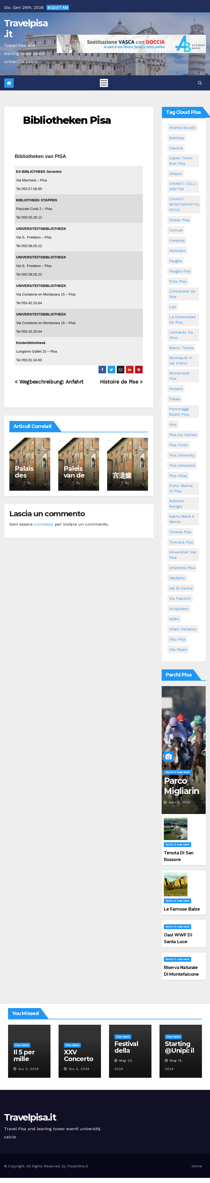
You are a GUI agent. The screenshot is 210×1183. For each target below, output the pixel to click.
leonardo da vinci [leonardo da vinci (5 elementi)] (181, 335)
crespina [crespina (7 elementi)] (176, 240)
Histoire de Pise (121, 382)
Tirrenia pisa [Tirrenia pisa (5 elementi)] (180, 532)
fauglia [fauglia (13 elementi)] (175, 261)
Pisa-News (22, 1045)
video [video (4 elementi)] (174, 619)
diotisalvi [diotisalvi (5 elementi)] (177, 250)
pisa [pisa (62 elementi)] (172, 424)
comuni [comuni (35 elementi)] (176, 230)
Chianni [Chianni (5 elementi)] (175, 173)
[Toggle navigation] (103, 83)
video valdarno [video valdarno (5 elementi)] (183, 629)
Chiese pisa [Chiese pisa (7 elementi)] (179, 220)
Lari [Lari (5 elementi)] (172, 307)
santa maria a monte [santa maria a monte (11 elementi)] (181, 519)
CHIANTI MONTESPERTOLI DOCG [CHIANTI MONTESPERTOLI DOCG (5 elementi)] (185, 204)
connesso (43, 524)
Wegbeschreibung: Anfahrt (49, 382)
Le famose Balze (182, 909)
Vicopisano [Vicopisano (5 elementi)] (179, 608)
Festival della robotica (127, 1050)
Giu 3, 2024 (28, 1069)
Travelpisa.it (26, 28)
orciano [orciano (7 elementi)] (176, 389)
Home (196, 1166)
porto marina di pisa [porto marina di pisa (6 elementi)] (181, 488)
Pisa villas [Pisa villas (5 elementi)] (178, 475)
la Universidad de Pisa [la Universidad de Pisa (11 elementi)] (182, 319)
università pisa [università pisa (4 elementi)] (182, 568)
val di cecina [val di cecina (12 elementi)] (181, 588)
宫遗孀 (122, 475)
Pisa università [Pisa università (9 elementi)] (182, 465)
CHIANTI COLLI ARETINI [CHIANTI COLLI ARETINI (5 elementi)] (183, 186)
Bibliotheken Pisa (67, 120)
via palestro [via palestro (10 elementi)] (180, 598)
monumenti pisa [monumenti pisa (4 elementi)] (179, 376)
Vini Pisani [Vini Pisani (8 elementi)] (178, 649)
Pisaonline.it (77, 1166)
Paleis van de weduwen (77, 479)
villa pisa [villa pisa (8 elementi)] (177, 639)
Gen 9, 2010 (179, 802)
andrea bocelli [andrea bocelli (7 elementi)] (182, 127)
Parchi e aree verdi (177, 772)
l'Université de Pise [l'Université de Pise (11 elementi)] (182, 294)
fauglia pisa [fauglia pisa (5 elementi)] (179, 271)
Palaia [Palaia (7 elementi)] (174, 399)
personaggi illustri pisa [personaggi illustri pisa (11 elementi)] (179, 411)
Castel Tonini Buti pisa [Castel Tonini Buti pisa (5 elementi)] (180, 161)
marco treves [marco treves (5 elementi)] (181, 348)
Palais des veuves (26, 475)
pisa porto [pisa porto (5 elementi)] (178, 445)
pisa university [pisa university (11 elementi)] (182, 455)
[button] (200, 82)
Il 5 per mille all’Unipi (26, 1058)
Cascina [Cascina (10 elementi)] (176, 148)
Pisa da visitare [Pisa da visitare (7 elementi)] (183, 435)
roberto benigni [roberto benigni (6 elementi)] (176, 503)
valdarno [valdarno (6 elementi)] (177, 578)
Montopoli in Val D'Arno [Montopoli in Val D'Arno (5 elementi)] (180, 360)
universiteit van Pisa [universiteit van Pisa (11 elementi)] (183, 555)
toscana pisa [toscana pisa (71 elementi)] (181, 542)
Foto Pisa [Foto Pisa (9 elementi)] (177, 281)
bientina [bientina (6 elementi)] (176, 138)
